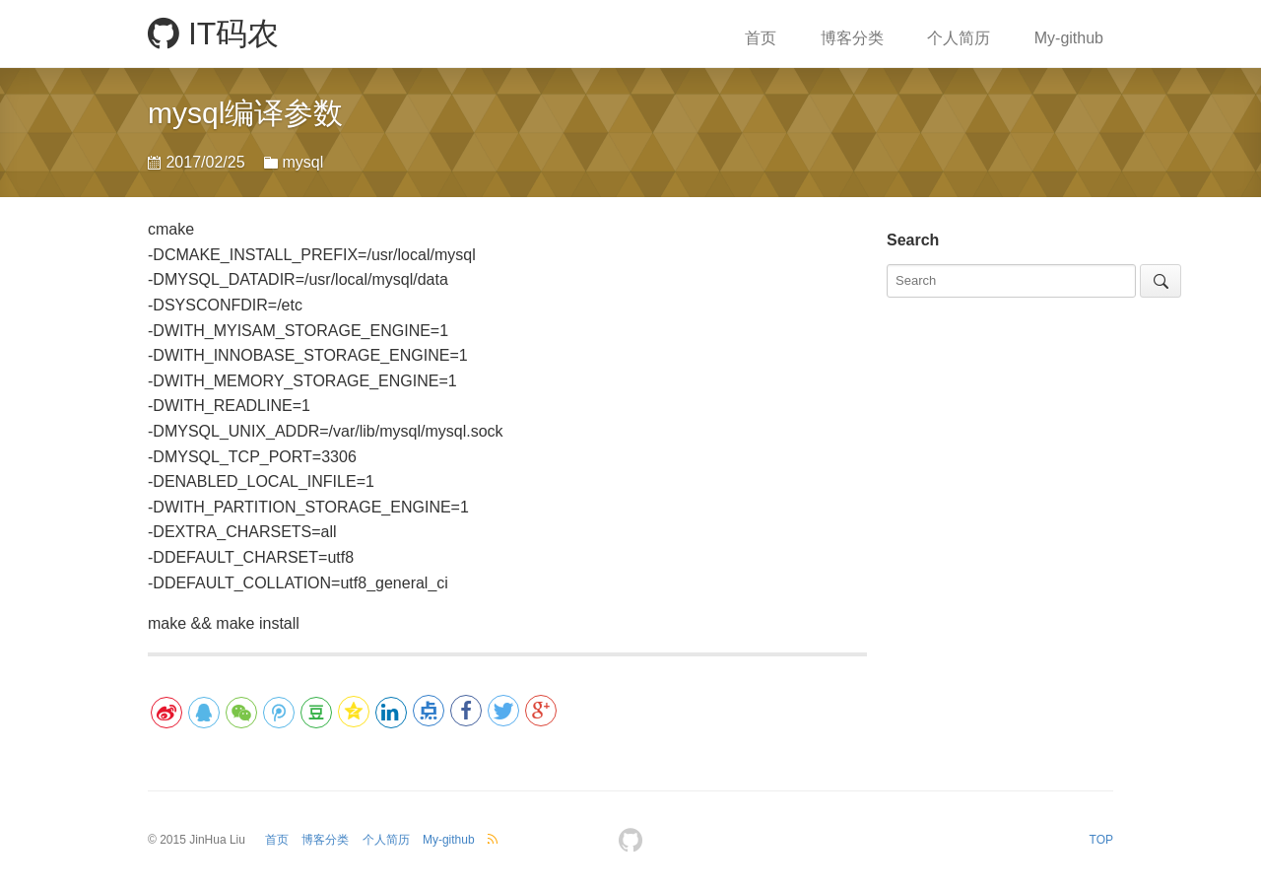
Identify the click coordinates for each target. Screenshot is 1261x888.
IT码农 (213, 33)
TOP (1101, 840)
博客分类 (852, 38)
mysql (302, 162)
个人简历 (958, 38)
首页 (760, 38)
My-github (1068, 38)
